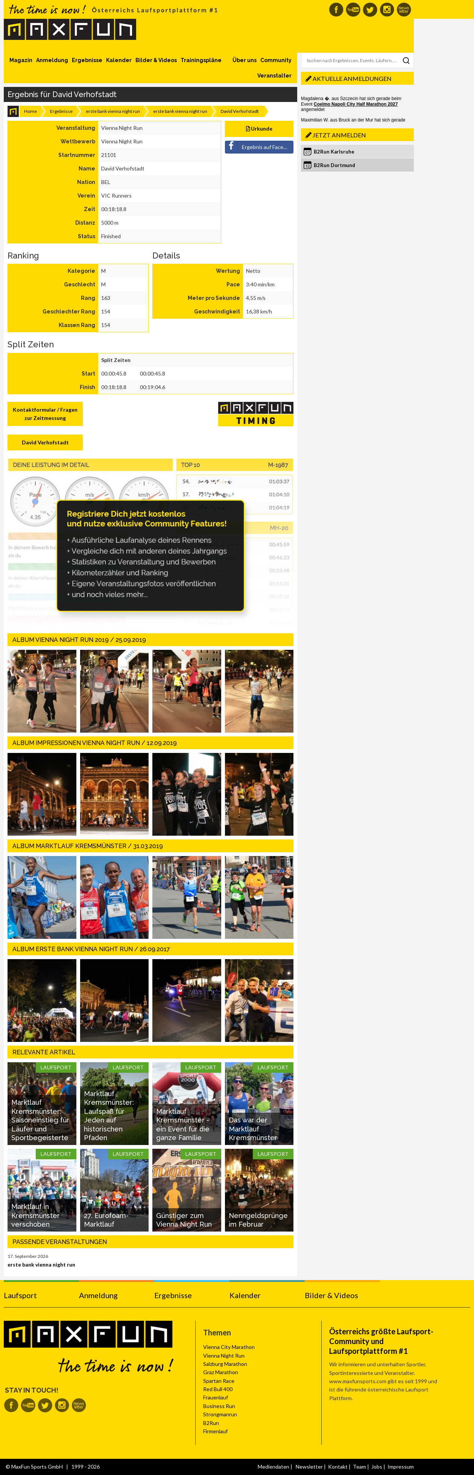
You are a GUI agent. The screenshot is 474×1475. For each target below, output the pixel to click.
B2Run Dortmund (334, 165)
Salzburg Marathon (225, 1364)
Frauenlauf (215, 1397)
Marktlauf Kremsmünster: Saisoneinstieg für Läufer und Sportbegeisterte (40, 1120)
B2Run (211, 1423)
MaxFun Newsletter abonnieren (404, 9)
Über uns (244, 60)
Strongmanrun (220, 1414)
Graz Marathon (220, 1372)
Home (30, 111)
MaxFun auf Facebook (336, 9)
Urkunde (259, 128)
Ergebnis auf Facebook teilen (259, 145)
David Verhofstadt (45, 442)
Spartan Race (218, 1381)
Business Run (219, 1406)
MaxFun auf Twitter (370, 9)
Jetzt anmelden (339, 134)
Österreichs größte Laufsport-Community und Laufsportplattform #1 (381, 1341)
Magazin (20, 60)
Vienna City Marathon (229, 1347)
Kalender (119, 60)
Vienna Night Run (224, 1355)
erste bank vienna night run (113, 111)
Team (359, 1466)
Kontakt (338, 1466)
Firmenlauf (215, 1431)
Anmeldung (52, 60)
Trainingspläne (201, 60)
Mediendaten (273, 1466)
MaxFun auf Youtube (353, 9)
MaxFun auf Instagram (387, 9)
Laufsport (20, 1295)
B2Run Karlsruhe (334, 152)
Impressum (400, 1466)
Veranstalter (274, 76)
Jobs (376, 1466)
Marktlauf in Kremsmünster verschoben (35, 1215)
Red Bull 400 (217, 1389)
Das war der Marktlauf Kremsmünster (253, 1129)
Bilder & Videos (156, 60)
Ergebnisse (87, 60)
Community (276, 60)
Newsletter (309, 1466)
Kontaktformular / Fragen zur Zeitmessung (45, 413)
